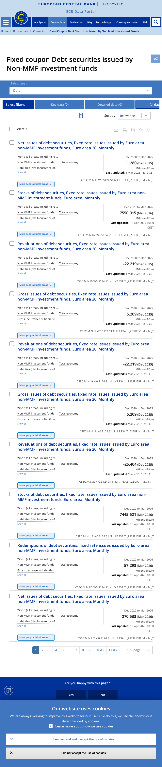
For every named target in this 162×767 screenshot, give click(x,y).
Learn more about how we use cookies (84, 726)
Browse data (58, 22)
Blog (89, 22)
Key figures (40, 22)
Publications (76, 22)
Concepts (39, 31)
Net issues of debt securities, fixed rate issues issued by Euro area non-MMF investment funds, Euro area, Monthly (80, 599)
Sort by (109, 115)
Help (145, 22)
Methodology (103, 22)
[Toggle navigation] (6, 22)
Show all (21, 172)
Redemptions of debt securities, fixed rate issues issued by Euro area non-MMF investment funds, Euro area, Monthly (83, 548)
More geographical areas (33, 184)
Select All (22, 129)
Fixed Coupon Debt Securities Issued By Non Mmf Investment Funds (94, 31)
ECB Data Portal (81, 11)
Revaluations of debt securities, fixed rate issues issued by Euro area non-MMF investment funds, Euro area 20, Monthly (83, 246)
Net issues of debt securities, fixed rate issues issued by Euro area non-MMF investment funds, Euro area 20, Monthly (80, 145)
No (103, 695)
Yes (71, 695)
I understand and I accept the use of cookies (83, 739)
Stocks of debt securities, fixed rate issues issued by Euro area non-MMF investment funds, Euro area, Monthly (81, 195)
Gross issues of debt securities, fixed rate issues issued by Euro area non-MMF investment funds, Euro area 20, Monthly (82, 296)
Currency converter (127, 22)
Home (4, 31)
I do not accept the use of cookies (83, 753)
